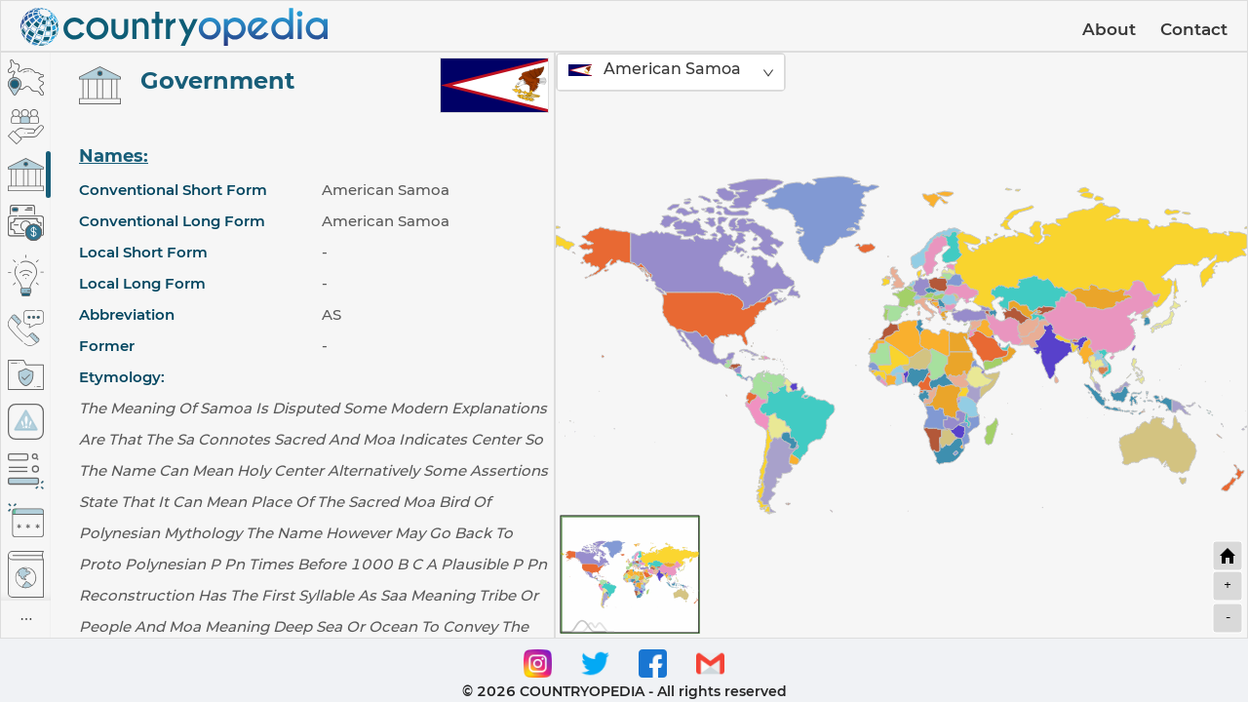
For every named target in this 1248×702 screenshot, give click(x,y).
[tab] (26, 77)
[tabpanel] (302, 345)
